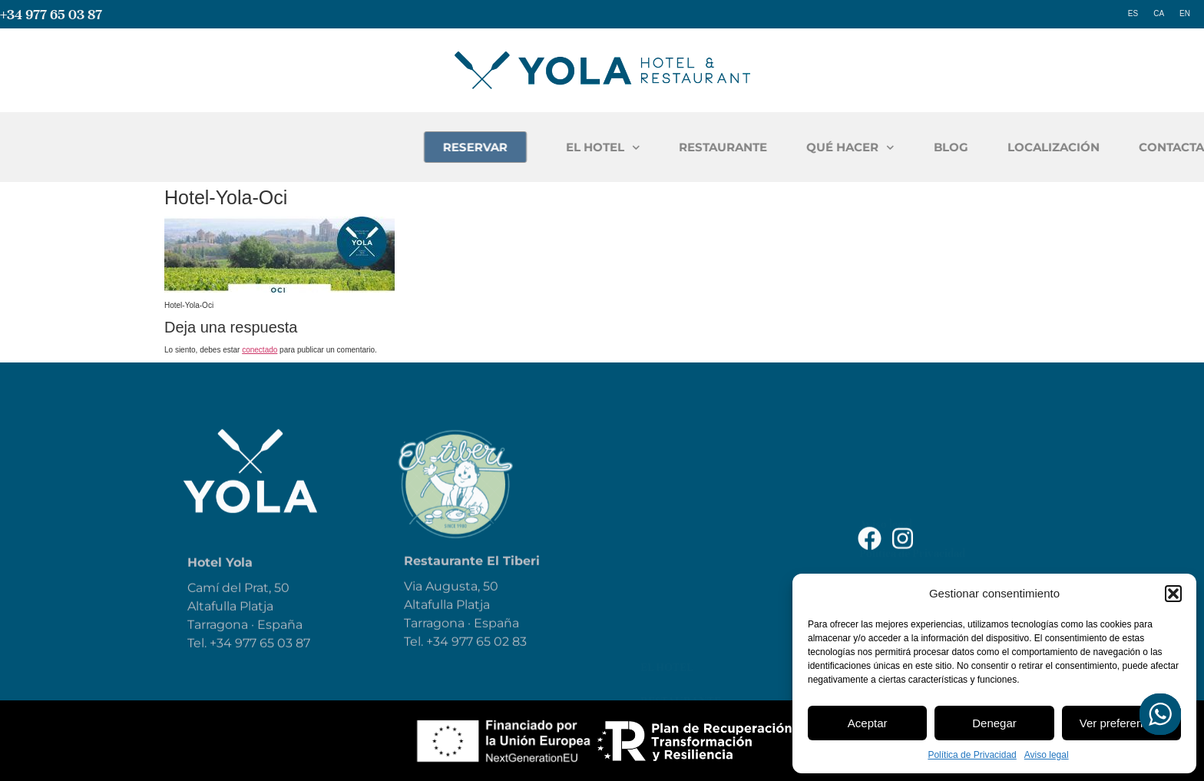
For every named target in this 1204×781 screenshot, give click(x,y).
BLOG (1112, 147)
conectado (259, 350)
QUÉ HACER (1012, 148)
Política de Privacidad (972, 755)
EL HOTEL (764, 148)
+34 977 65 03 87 (51, 14)
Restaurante (680, 489)
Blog (655, 557)
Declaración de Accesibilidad (929, 504)
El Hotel (666, 455)
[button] (1173, 593)
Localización (681, 624)
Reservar (668, 590)
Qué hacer (672, 523)
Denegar (994, 723)
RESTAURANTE (884, 147)
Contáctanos (681, 658)
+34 (439, 663)
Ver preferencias (1121, 723)
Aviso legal (1046, 755)
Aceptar (868, 723)
